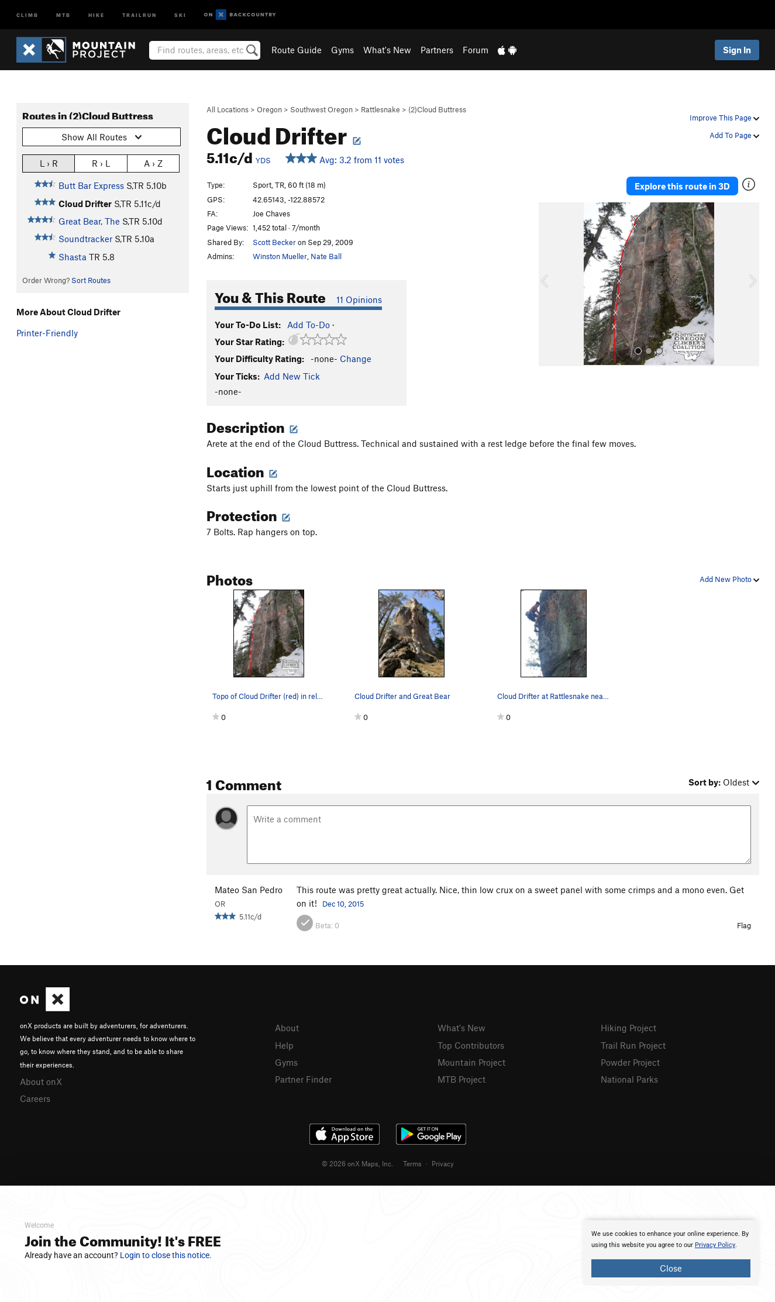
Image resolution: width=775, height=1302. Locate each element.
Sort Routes (91, 280)
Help (284, 1045)
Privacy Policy (715, 1245)
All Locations (227, 109)
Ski (180, 14)
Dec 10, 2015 (343, 903)
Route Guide (296, 49)
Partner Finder (303, 1079)
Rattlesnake (380, 109)
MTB (63, 14)
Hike (96, 14)
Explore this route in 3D (682, 186)
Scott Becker (274, 242)
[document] (670, 1252)
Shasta (72, 257)
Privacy (443, 1163)
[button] (550, 284)
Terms (412, 1163)
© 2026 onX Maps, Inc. (357, 1163)
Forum (475, 49)
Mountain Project (471, 1062)
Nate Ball (326, 256)
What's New (387, 49)
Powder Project (630, 1062)
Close (671, 1268)
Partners (437, 49)
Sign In (737, 49)
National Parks (629, 1079)
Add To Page (734, 135)
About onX (41, 1081)
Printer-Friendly (47, 333)
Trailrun (139, 14)
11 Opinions (359, 299)
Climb (27, 14)
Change (355, 358)
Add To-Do (308, 324)
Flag (744, 925)
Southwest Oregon (321, 109)
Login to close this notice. (166, 1255)
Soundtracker (85, 238)
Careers (35, 1098)
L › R (49, 162)
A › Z (153, 162)
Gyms (342, 49)
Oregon (269, 109)
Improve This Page (724, 117)
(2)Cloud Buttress (437, 109)
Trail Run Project (633, 1045)
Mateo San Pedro (249, 889)
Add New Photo (729, 579)
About (287, 1027)
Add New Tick (292, 376)
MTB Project (461, 1079)
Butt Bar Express (91, 185)
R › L (101, 162)
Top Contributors (471, 1045)
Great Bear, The (89, 221)
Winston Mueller (280, 256)
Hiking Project (628, 1027)
